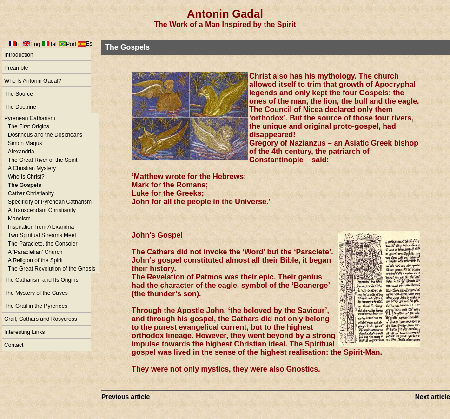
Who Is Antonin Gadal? (32, 81)
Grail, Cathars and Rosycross (40, 319)
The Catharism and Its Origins (41, 280)
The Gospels (24, 185)
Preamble (16, 68)
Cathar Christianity (31, 193)
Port (71, 44)
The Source (18, 94)
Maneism (19, 218)
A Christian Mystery (32, 168)
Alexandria (21, 151)
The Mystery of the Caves (36, 293)
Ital (53, 44)
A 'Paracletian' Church (35, 252)
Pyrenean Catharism (29, 118)
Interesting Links (24, 332)
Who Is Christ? (26, 176)
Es (89, 43)
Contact (13, 345)
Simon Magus (25, 143)
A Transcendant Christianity (42, 210)
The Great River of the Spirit (42, 160)
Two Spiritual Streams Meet (42, 235)
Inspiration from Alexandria (41, 227)
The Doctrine (20, 107)
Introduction (18, 55)
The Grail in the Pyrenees (35, 306)
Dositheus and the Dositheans (45, 135)
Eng (35, 44)
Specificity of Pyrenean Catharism (50, 202)
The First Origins (28, 126)
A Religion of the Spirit (35, 260)
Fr (18, 44)
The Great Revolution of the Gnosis (51, 269)
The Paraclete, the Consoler (42, 243)
